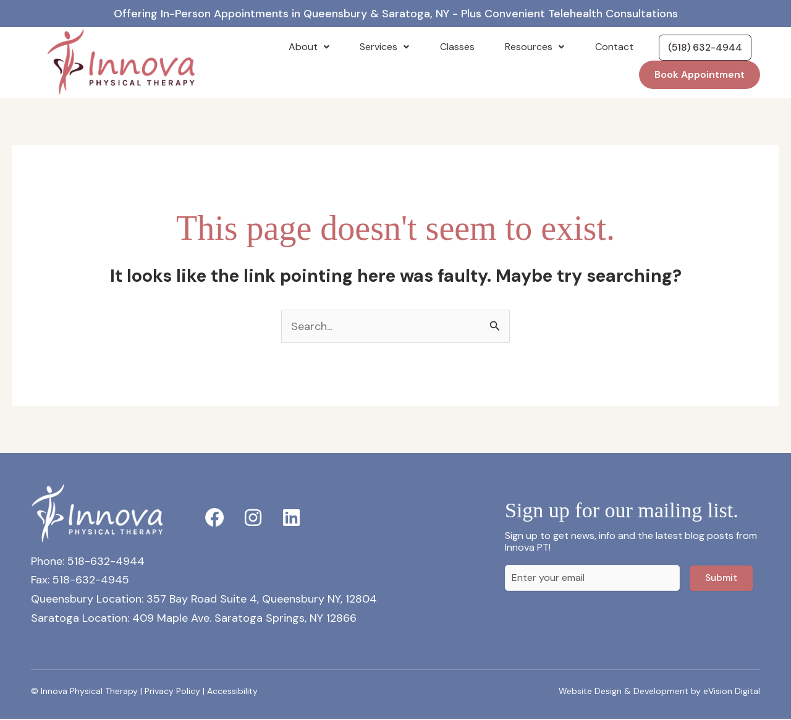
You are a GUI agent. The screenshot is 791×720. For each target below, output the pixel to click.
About (345, 47)
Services (411, 47)
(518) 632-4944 (700, 47)
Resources (540, 47)
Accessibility (232, 691)
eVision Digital (731, 691)
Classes (473, 47)
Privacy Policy (172, 691)
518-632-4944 (106, 561)
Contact (610, 47)
